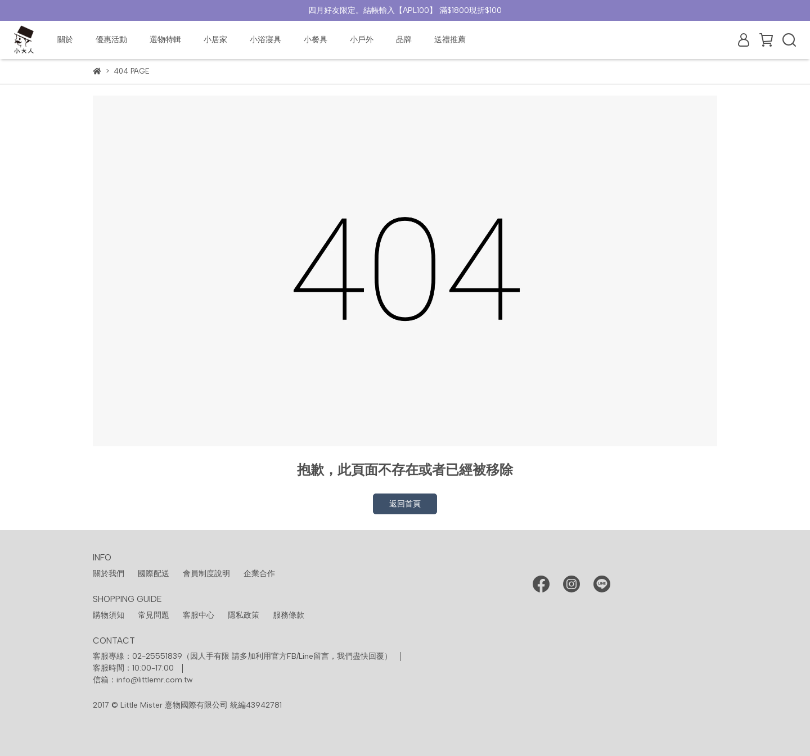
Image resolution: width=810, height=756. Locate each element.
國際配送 (153, 573)
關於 (65, 39)
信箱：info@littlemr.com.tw (143, 680)
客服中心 (198, 615)
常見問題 (153, 615)
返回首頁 (405, 504)
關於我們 (108, 573)
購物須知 (108, 615)
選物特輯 (165, 39)
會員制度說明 (206, 573)
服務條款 (288, 615)
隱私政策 (243, 615)
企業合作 (259, 573)
